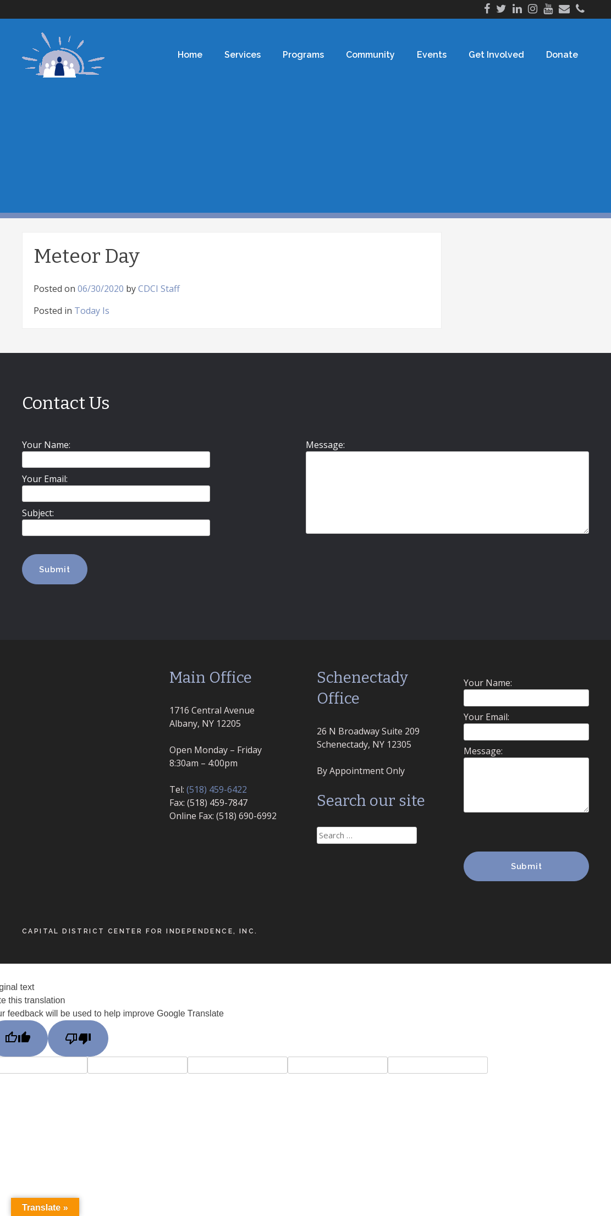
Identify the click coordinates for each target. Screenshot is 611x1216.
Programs (303, 54)
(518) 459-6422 (216, 789)
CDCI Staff (159, 289)
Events (432, 54)
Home (190, 54)
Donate (562, 54)
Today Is (91, 311)
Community (370, 54)
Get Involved (496, 54)
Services (242, 54)
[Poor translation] (78, 1038)
